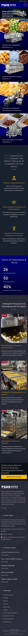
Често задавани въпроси (10, 613)
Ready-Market (20, 634)
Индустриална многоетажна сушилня (12, 78)
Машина (5, 601)
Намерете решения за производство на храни (14, 305)
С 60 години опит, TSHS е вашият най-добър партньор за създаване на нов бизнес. (14, 161)
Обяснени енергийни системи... (10, 552)
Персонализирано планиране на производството (14, 208)
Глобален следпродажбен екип (14, 183)
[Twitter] (3, 508)
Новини (5, 610)
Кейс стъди (6, 607)
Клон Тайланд (7, 621)
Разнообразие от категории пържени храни (11, 346)
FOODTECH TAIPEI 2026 (8, 566)
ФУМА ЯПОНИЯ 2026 (7, 572)
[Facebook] (1, 508)
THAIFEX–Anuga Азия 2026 (9, 579)
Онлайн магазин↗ (8, 618)
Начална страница (8, 595)
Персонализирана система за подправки (12, 141)
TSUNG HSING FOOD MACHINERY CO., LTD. (13, 631)
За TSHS (5, 598)
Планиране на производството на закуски (13, 393)
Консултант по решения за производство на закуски (14, 234)
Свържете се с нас (8, 615)
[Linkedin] (5, 508)
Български (24, 1)
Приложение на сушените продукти (10, 442)
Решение (5, 604)
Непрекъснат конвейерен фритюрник (11, 46)
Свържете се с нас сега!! (14, 477)
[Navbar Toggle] (25, 4)
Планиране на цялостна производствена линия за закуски (11, 109)
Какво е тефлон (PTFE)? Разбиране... (11, 559)
